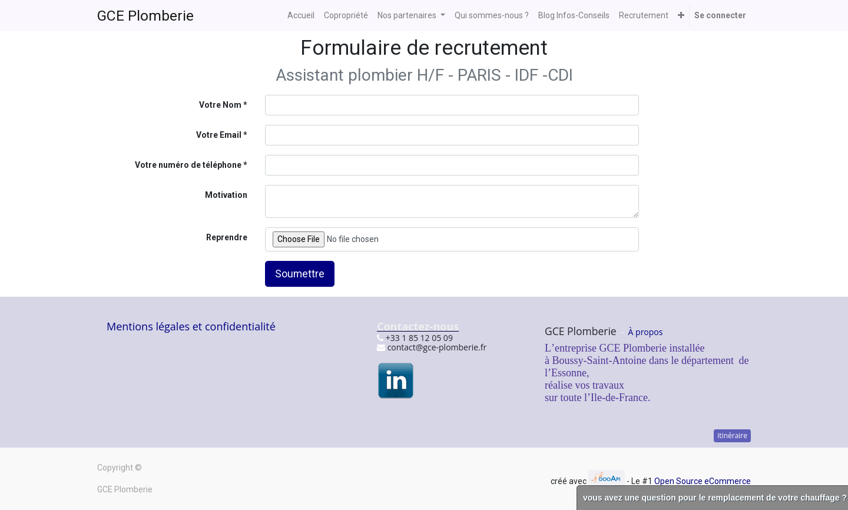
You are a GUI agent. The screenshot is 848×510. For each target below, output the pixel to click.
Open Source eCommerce (702, 481)
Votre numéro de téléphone (188, 165)
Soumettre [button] (299, 274)
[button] (681, 16)
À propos (645, 331)
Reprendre (226, 237)
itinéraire (732, 435)
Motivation (226, 195)
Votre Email (218, 135)
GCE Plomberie (145, 15)
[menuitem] (301, 16)
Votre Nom (220, 105)
